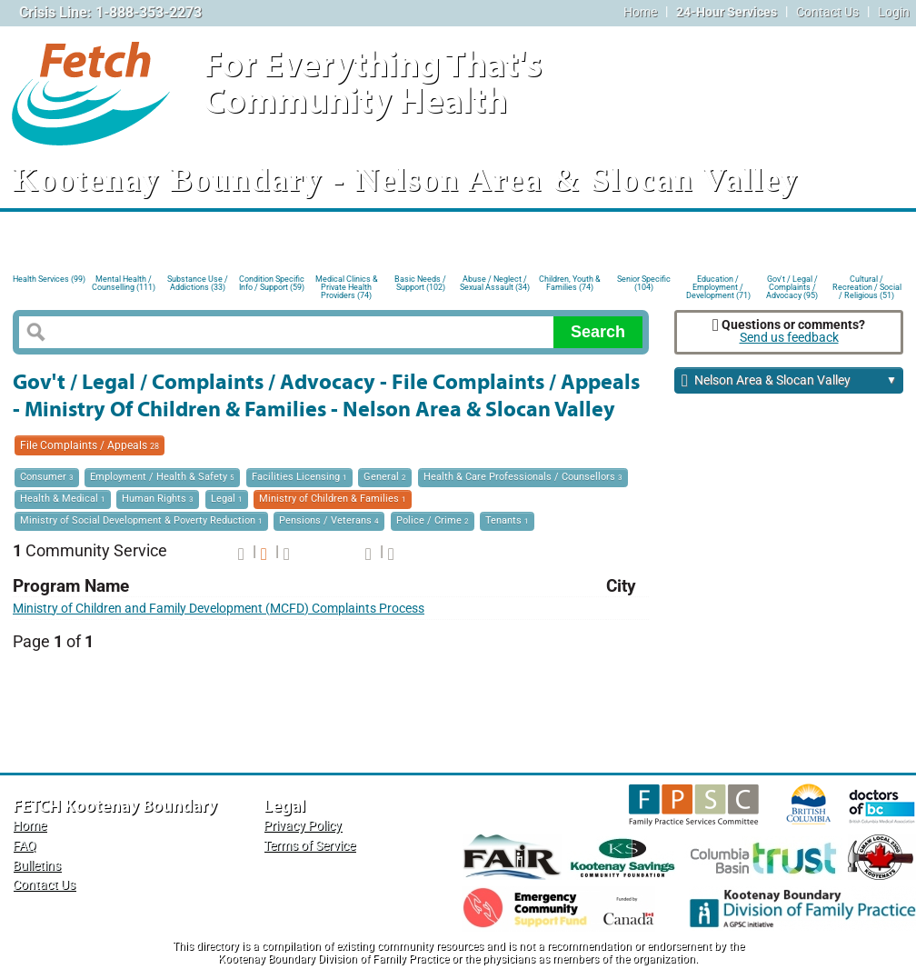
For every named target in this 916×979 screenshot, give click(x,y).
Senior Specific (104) (644, 283)
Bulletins (37, 866)
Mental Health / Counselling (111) (123, 283)
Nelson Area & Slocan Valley (789, 381)
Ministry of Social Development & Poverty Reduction (141, 520)
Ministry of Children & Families (332, 498)
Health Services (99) (49, 279)
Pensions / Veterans (329, 520)
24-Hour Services (726, 12)
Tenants (507, 520)
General (384, 477)
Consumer (47, 477)
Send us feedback (789, 337)
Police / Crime (432, 520)
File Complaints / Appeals (89, 445)
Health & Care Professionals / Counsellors (522, 477)
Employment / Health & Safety (162, 477)
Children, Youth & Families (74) (570, 283)
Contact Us (827, 12)
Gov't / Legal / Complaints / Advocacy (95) (792, 286)
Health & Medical (62, 498)
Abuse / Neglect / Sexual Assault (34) (495, 283)
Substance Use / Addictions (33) (197, 283)
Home (640, 12)
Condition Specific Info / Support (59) (271, 283)
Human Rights (158, 498)
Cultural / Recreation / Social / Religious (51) (866, 286)
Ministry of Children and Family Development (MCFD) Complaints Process (218, 608)
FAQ (24, 846)
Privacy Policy (303, 826)
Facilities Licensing (299, 477)
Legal (227, 498)
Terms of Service (309, 846)
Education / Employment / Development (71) (718, 286)
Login (894, 12)
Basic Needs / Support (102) (420, 283)
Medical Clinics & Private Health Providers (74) (346, 286)
